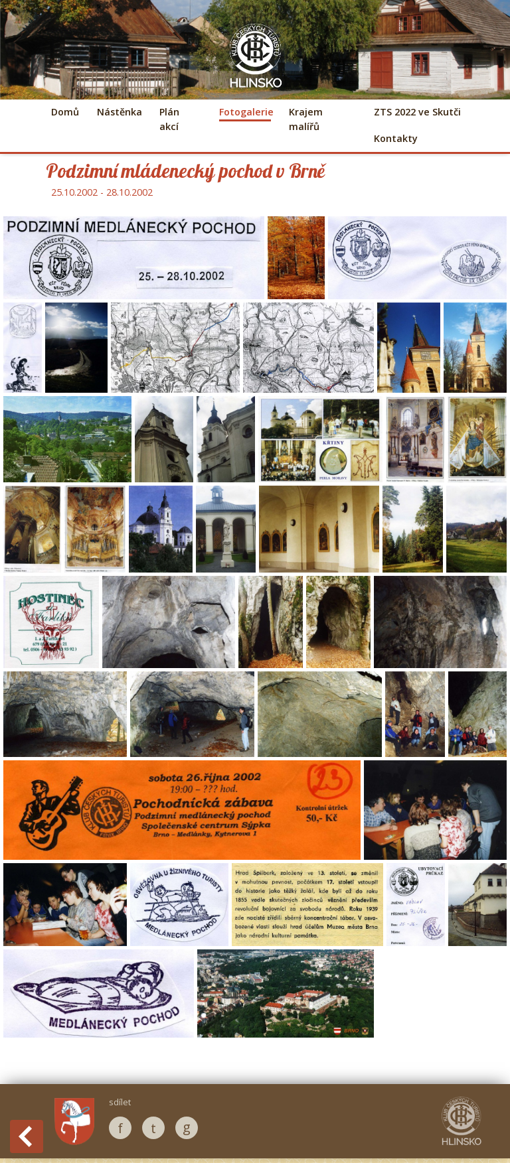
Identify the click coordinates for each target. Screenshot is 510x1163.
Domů (65, 111)
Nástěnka (119, 111)
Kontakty (396, 138)
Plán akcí (169, 119)
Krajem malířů (306, 119)
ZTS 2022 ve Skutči (417, 111)
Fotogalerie (245, 111)
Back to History (26, 1136)
